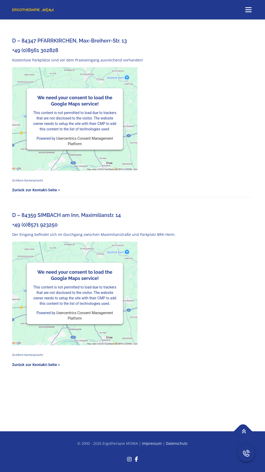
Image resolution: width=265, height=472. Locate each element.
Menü (248, 9)
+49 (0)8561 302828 (35, 50)
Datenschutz (177, 443)
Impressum (152, 443)
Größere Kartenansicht (27, 180)
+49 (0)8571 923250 (35, 225)
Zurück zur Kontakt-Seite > (36, 189)
